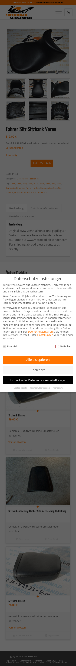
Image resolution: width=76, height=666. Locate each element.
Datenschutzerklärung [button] (39, 382)
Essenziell (10, 341)
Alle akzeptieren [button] (38, 354)
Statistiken (63, 341)
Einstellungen (45, 329)
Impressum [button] (57, 382)
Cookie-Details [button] (20, 382)
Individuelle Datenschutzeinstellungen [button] (38, 375)
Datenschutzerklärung (41, 326)
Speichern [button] (38, 364)
